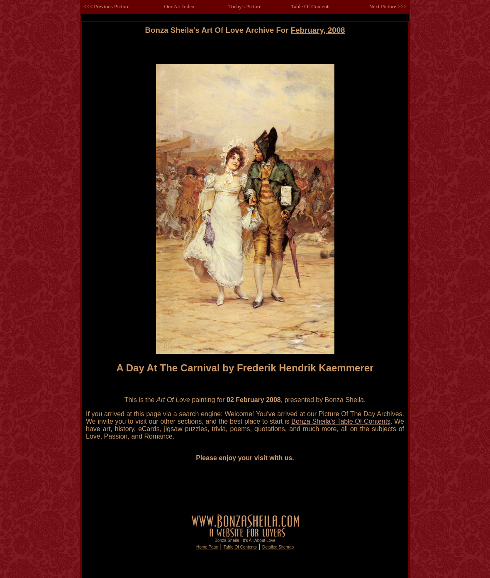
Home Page (207, 547)
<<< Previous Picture (106, 6)
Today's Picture (244, 6)
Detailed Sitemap (278, 547)
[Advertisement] (245, 53)
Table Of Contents (310, 6)
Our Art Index (179, 6)
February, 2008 (318, 30)
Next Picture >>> (388, 6)
